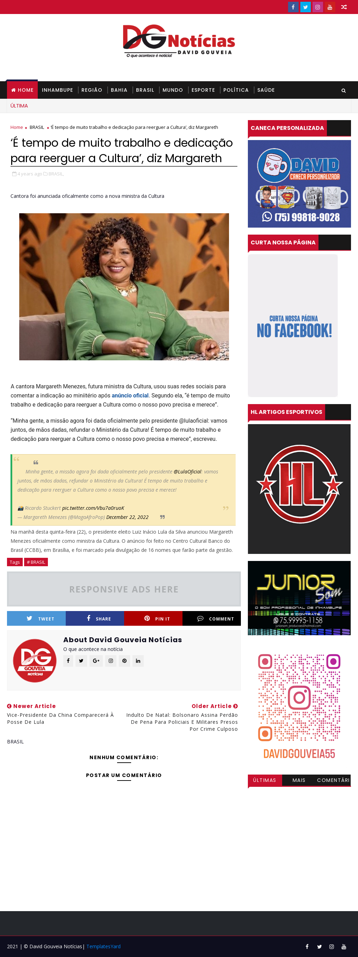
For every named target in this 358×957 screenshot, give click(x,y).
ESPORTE (203, 89)
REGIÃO (91, 89)
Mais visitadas (299, 781)
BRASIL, (56, 174)
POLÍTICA (236, 89)
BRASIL (145, 89)
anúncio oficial (130, 395)
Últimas (265, 780)
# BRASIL (36, 562)
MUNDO (173, 89)
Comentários (333, 781)
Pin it (157, 618)
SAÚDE (266, 89)
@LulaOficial (187, 471)
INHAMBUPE (57, 89)
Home (26, 89)
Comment (215, 618)
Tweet (41, 618)
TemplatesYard (103, 946)
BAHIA (119, 89)
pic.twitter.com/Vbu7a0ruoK (93, 508)
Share (99, 618)
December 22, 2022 (127, 517)
